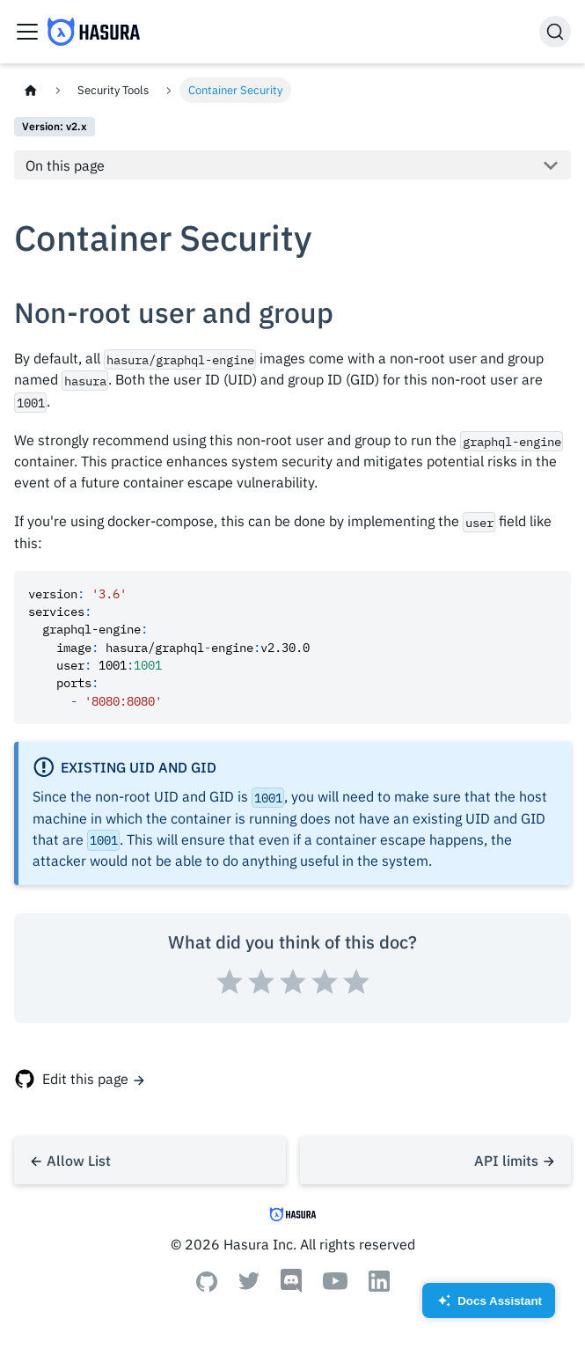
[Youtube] (335, 1284)
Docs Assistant (488, 1306)
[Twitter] (249, 1284)
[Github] (206, 1286)
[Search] (555, 32)
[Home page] (31, 90)
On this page (65, 165)
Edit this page (85, 1079)
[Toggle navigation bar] (27, 31)
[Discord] (291, 1288)
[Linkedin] (379, 1286)
